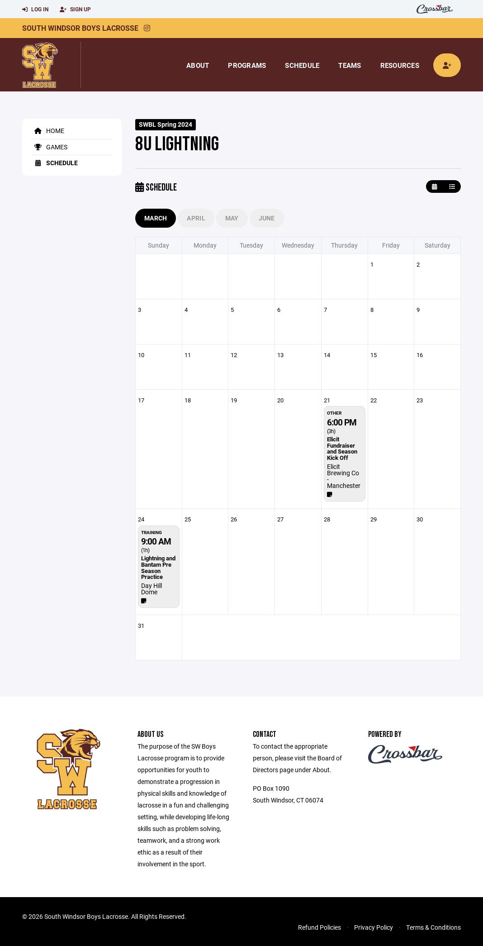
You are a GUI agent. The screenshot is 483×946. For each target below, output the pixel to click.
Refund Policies (319, 927)
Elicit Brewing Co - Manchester (343, 476)
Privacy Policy (373, 927)
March (155, 218)
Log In (35, 9)
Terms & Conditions (433, 927)
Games (49, 147)
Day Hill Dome (151, 588)
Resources (399, 65)
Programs (247, 65)
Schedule (302, 65)
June (267, 218)
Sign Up (75, 9)
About (197, 65)
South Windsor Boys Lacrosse (80, 28)
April (196, 218)
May (232, 218)
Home (47, 130)
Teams (349, 65)
